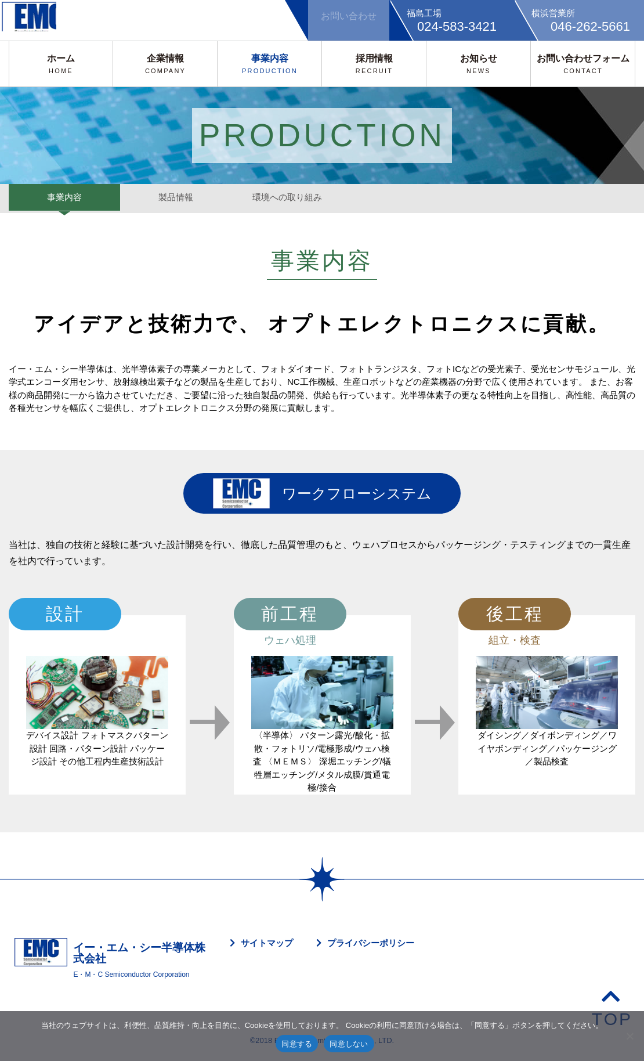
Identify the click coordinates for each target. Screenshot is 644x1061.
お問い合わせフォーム (583, 63)
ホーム (61, 63)
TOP (612, 1007)
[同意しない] (629, 1036)
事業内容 (270, 63)
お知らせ (478, 63)
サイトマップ (267, 943)
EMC (37, 20)
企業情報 (165, 63)
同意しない (349, 1044)
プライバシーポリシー (370, 943)
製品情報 (175, 198)
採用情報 (374, 63)
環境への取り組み (287, 198)
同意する (296, 1044)
